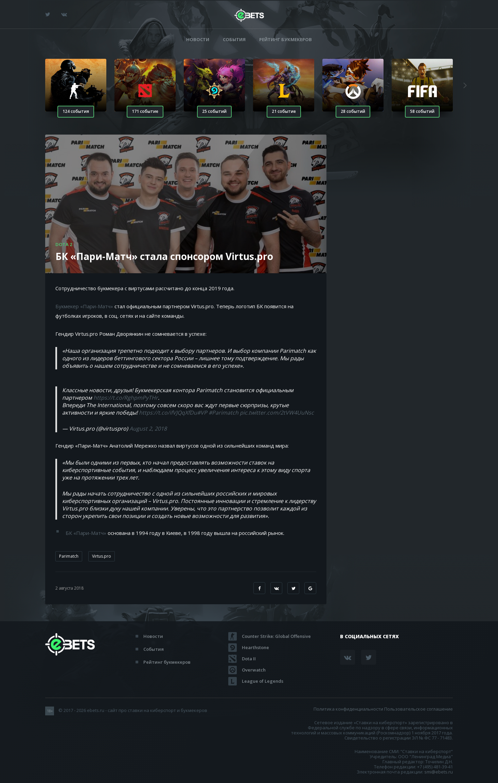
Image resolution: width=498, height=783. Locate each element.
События (234, 39)
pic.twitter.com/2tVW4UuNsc (277, 412)
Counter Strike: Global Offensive (276, 636)
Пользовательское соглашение (418, 709)
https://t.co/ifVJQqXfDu (168, 412)
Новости (197, 39)
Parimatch (68, 556)
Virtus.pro (101, 556)
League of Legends (262, 681)
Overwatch (254, 670)
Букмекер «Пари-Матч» (84, 306)
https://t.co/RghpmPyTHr (125, 397)
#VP (202, 412)
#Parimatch (223, 412)
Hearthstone (255, 647)
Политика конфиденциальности (348, 709)
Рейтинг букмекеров (285, 39)
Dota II (249, 659)
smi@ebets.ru (438, 772)
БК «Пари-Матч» (86, 532)
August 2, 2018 (148, 428)
